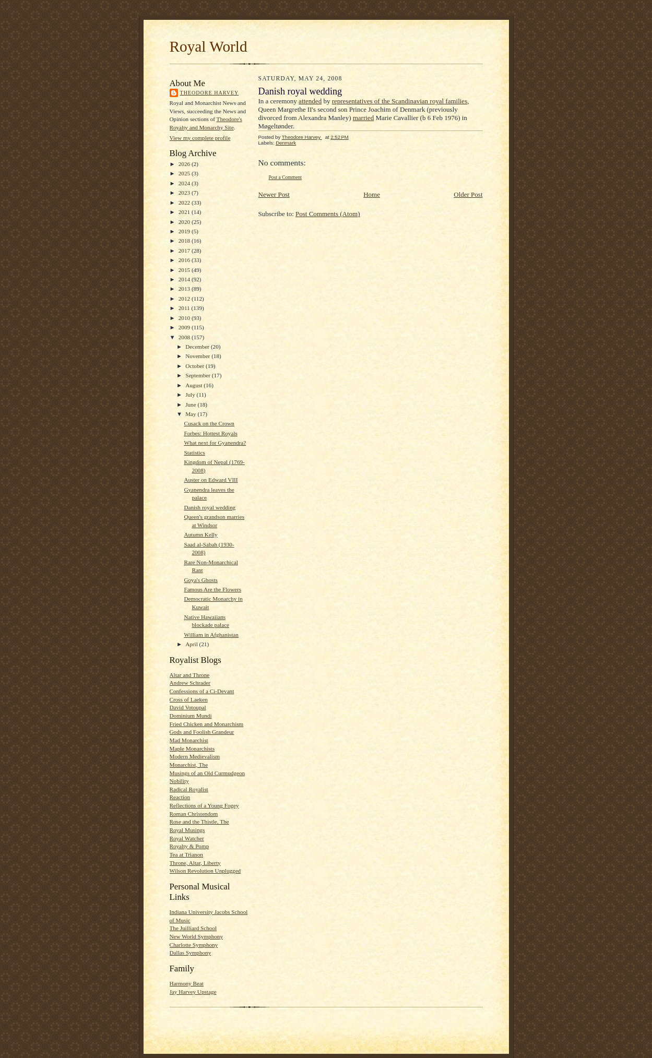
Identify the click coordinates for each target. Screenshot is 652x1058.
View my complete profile (200, 138)
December (198, 346)
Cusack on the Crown (209, 423)
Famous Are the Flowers (212, 589)
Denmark (286, 143)
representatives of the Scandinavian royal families (400, 101)
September (198, 375)
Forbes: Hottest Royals (210, 433)
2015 (185, 270)
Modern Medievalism (195, 756)
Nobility (179, 781)
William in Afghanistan (211, 635)
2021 (185, 212)
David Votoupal (188, 707)
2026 (185, 164)
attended (310, 101)
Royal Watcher (187, 838)
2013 (185, 289)
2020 (185, 222)
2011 (185, 308)
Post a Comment (285, 177)
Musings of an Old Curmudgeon (207, 773)
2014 (185, 279)
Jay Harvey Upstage (193, 992)
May (191, 414)
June (191, 404)
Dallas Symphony (190, 952)
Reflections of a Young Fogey (204, 805)
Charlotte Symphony (194, 945)
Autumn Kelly (200, 534)
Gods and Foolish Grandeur (202, 732)
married (363, 118)
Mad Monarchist (189, 740)
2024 (185, 183)
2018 (185, 240)
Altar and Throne (190, 675)
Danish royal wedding (209, 507)
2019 (185, 231)
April (192, 644)
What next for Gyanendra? (215, 442)
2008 (185, 337)
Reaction (180, 797)
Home (371, 194)
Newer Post (274, 194)
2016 (185, 260)
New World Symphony (196, 936)
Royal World (208, 46)
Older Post (468, 194)
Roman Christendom (194, 814)
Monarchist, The (189, 765)
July (190, 394)
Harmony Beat (187, 983)
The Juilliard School (193, 928)
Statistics (194, 452)
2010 (185, 318)
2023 (185, 192)
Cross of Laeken (189, 699)
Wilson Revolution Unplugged (205, 870)
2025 (185, 173)
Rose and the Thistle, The (199, 821)
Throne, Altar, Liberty (195, 863)
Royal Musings (187, 830)
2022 (185, 202)
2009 (185, 327)
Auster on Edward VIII (211, 480)
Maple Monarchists (192, 748)
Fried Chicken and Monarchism (207, 724)
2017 (185, 250)
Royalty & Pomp (189, 846)
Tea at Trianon (186, 854)
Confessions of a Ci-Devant (202, 691)
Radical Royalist (189, 789)
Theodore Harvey (209, 93)
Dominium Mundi (191, 715)
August (194, 385)
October (195, 366)
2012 (185, 298)
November (198, 356)
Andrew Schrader (190, 683)
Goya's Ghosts (200, 580)
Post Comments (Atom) (327, 214)
